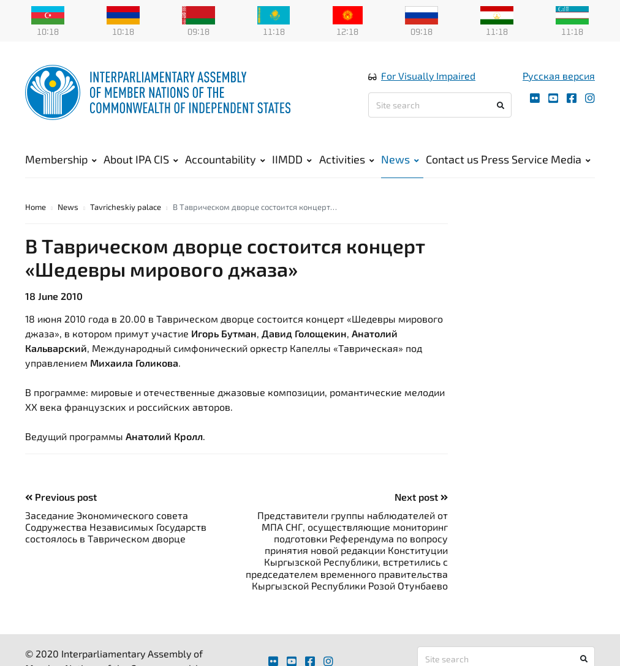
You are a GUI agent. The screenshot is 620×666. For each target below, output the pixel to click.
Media (571, 159)
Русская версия (559, 75)
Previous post (61, 497)
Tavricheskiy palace (125, 207)
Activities (346, 159)
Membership (61, 159)
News (400, 159)
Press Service (514, 159)
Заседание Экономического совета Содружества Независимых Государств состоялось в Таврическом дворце (115, 526)
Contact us (452, 159)
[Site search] (440, 105)
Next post (421, 497)
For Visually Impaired (428, 75)
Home (35, 207)
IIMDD (292, 159)
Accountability (225, 159)
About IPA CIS (141, 159)
